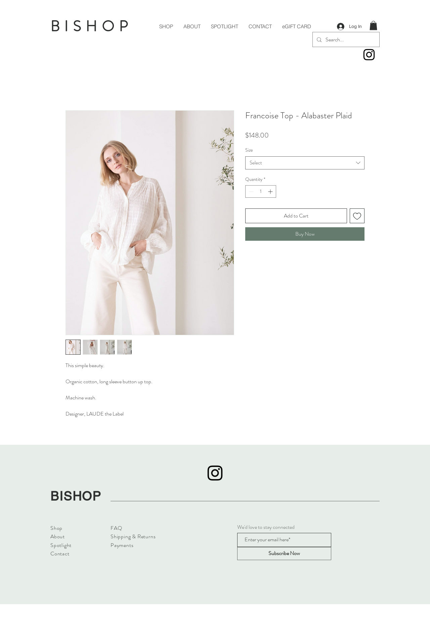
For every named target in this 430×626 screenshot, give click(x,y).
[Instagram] (369, 54)
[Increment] (271, 191)
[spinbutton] (261, 191)
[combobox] (304, 162)
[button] (373, 25)
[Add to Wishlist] (357, 215)
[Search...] (345, 39)
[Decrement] (250, 191)
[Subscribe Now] (284, 553)
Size (249, 150)
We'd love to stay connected (266, 527)
